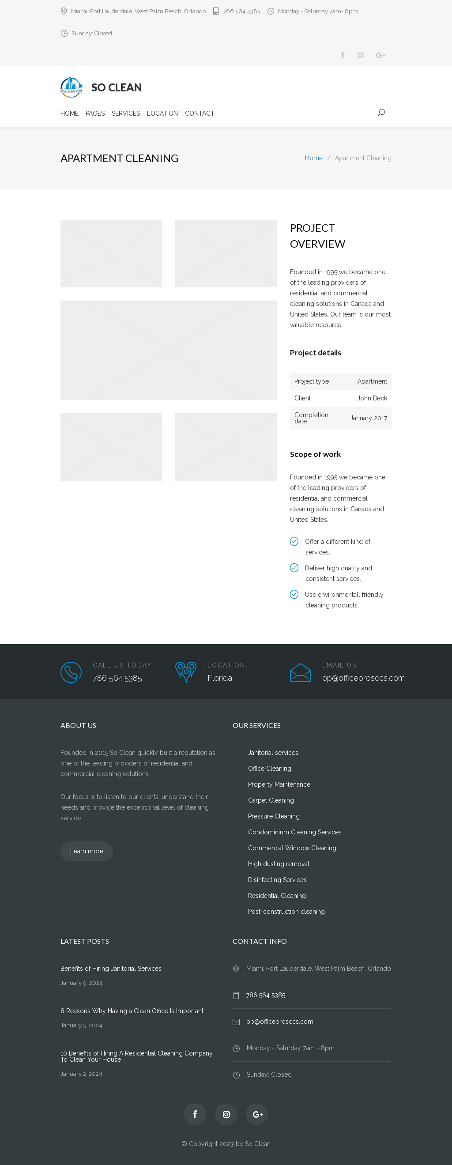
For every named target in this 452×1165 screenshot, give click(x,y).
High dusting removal (278, 863)
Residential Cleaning (277, 895)
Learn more (86, 851)
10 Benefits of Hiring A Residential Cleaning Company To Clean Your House (136, 1056)
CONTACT (200, 113)
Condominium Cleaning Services (295, 832)
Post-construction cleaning (286, 911)
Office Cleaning (269, 768)
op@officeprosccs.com (279, 1021)
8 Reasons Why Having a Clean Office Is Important (131, 1010)
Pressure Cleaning (274, 816)
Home (314, 158)
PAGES (95, 113)
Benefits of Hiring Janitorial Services (111, 968)
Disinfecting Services (277, 879)
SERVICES (126, 113)
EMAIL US (339, 665)
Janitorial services (273, 752)
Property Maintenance (279, 784)
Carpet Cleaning (271, 800)
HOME (69, 113)
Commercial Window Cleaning (292, 848)
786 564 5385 (241, 11)
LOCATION (162, 113)
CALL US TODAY (122, 665)
